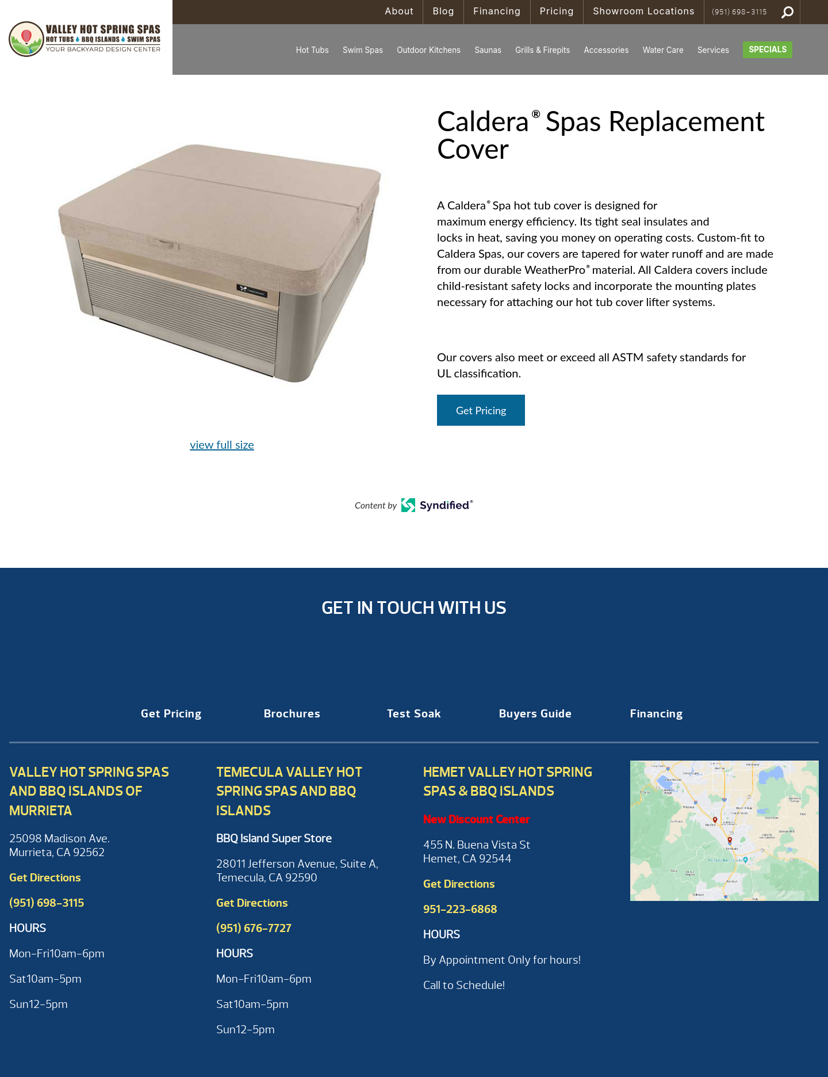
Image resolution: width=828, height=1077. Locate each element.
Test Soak (414, 713)
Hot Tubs (312, 50)
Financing (497, 11)
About (399, 11)
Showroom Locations (644, 11)
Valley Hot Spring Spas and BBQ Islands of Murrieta (89, 791)
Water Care (663, 50)
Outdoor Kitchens (429, 50)
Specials (768, 49)
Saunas (487, 50)
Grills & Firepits (542, 50)
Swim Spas (363, 50)
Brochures (292, 713)
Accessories (606, 50)
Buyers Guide (535, 713)
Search (787, 12)
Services (713, 50)
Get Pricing (481, 410)
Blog (443, 11)
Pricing (557, 11)
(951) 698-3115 (739, 12)
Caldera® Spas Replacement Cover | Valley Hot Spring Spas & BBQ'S (86, 37)
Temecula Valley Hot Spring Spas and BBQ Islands (289, 791)
